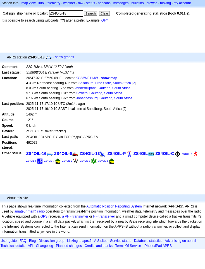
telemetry (53, 3)
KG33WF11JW (87, 78)
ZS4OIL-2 (67, 160)
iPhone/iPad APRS (158, 246)
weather (69, 3)
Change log (44, 246)
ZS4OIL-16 (36, 153)
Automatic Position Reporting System (114, 206)
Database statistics (148, 241)
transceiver (107, 216)
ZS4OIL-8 (103, 160)
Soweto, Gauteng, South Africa (99, 93)
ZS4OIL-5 (31, 160)
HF (95, 216)
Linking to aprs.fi (79, 241)
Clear (104, 13)
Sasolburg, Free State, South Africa (104, 83)
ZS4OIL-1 (85, 160)
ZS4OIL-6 (63, 153)
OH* (104, 20)
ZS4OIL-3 (187, 154)
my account (182, 3)
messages (121, 3)
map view (29, 3)
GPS (43, 216)
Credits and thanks (99, 246)
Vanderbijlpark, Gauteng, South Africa (102, 88)
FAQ (23, 241)
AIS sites (100, 241)
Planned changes (69, 246)
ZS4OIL (141, 153)
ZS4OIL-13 (90, 153)
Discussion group (51, 241)
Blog (32, 241)
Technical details (13, 246)
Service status (120, 241)
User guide (9, 241)
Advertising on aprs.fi (180, 241)
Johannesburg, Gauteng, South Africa (104, 98)
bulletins (137, 3)
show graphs (64, 57)
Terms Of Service (128, 246)
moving (165, 3)
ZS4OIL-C (164, 153)
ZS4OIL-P (117, 153)
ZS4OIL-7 (49, 160)
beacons (104, 3)
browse (151, 3)
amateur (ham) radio (29, 211)
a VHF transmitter (75, 216)
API (30, 246)
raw (80, 3)
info (41, 3)
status (90, 3)
